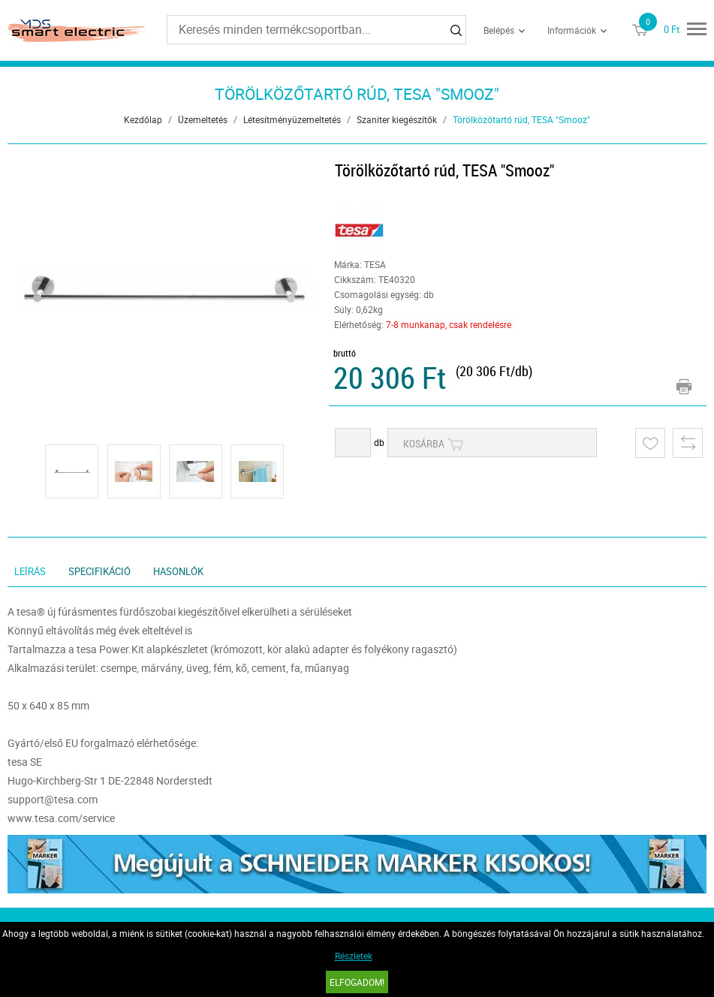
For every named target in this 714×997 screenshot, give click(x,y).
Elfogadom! (357, 982)
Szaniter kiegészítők (397, 119)
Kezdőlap (143, 119)
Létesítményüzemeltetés (292, 119)
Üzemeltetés (202, 119)
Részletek (353, 956)
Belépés (499, 30)
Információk (571, 30)
